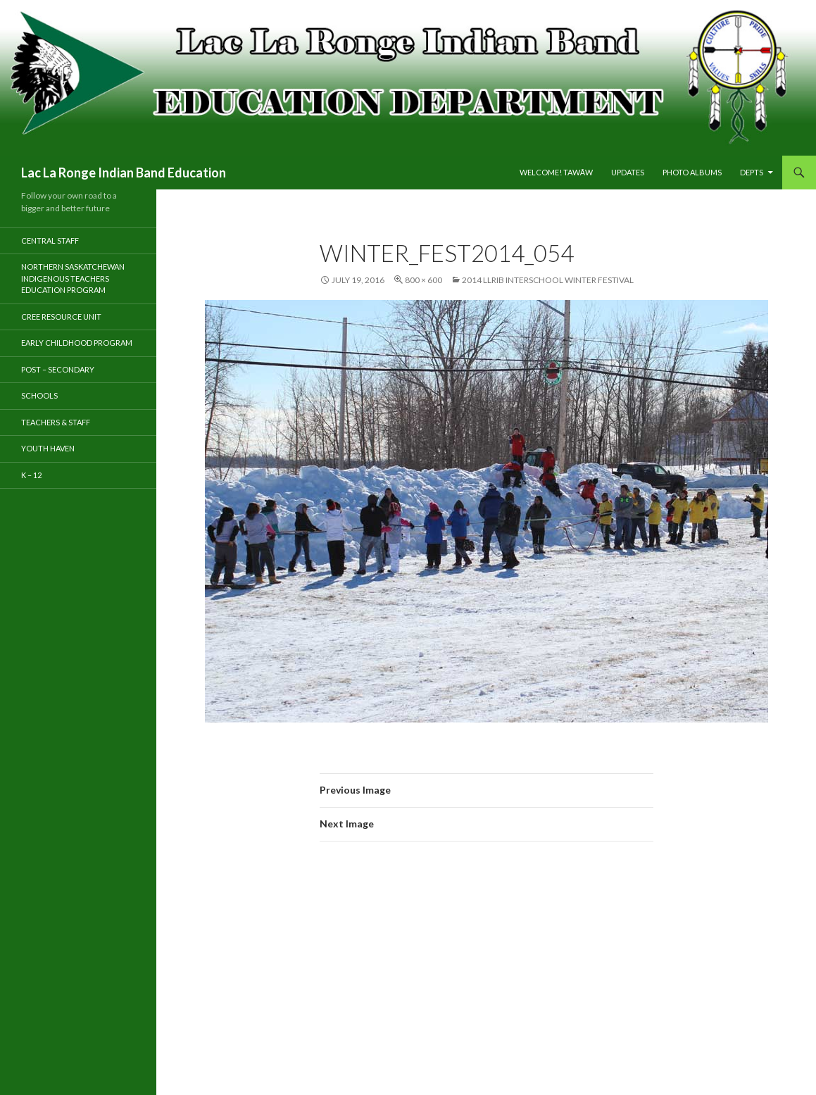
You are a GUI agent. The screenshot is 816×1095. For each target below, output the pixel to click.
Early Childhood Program (76, 342)
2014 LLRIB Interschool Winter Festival (548, 280)
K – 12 (31, 475)
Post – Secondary (57, 369)
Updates (627, 172)
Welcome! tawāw (556, 172)
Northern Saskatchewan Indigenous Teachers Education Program (73, 278)
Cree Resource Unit (61, 316)
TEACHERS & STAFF (55, 422)
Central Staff (50, 240)
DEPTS (751, 172)
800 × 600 (423, 280)
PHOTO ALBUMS (692, 172)
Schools (39, 395)
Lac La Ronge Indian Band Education (123, 172)
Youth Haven (48, 448)
